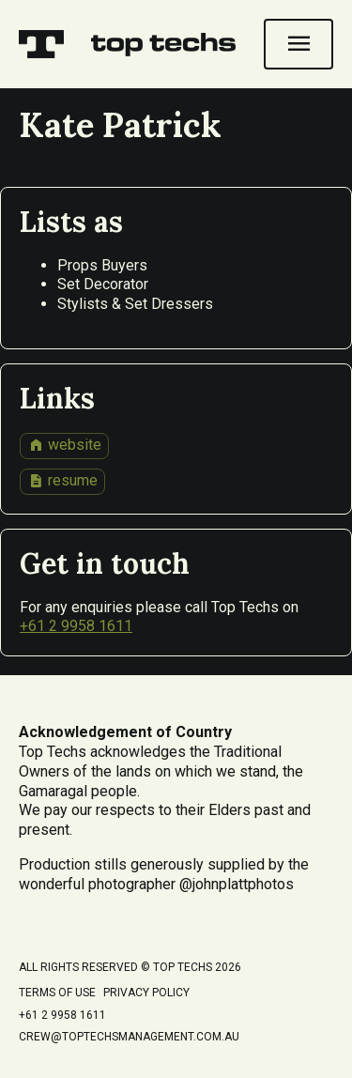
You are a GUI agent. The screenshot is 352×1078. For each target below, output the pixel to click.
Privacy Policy (146, 992)
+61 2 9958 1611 (76, 626)
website (64, 445)
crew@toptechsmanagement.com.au (129, 1036)
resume (63, 480)
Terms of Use (57, 992)
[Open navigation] (298, 44)
